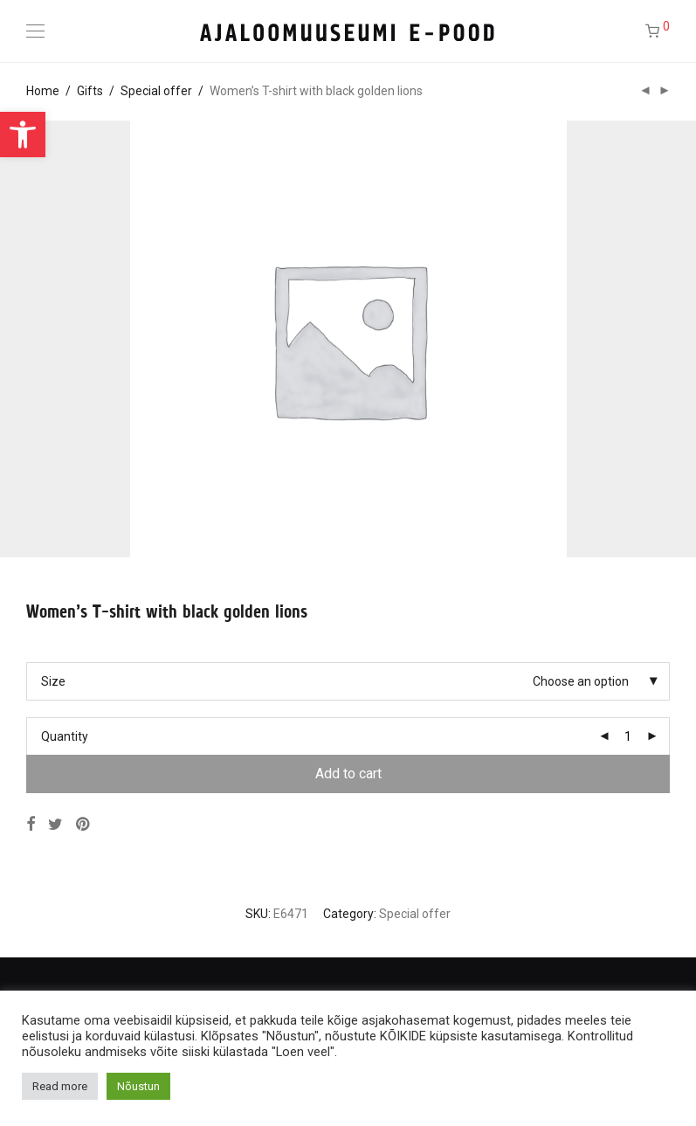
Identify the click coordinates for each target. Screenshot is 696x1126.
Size (53, 681)
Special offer (156, 91)
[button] (22, 134)
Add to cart (348, 773)
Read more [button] (59, 1086)
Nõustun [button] (138, 1086)
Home (42, 91)
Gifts (90, 91)
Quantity (64, 736)
